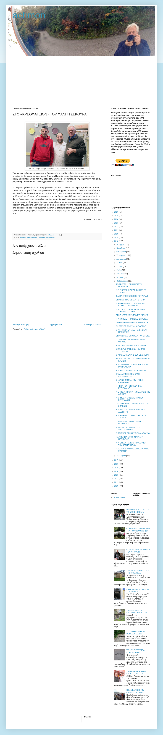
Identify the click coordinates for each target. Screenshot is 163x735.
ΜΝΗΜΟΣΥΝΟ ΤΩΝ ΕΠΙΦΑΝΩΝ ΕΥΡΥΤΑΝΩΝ (129, 399)
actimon (29, 15)
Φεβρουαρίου (122, 281)
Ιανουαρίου (121, 456)
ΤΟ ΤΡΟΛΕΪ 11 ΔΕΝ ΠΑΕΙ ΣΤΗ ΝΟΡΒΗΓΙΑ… (129, 285)
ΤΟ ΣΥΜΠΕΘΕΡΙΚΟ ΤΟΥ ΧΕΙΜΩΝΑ (131, 345)
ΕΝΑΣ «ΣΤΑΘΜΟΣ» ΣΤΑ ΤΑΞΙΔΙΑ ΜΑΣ (132, 315)
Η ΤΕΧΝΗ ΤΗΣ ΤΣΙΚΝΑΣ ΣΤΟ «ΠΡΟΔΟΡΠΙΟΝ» (128, 428)
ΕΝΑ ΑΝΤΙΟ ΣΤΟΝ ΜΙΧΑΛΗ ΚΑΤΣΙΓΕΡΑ (133, 336)
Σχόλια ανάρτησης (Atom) (34, 329)
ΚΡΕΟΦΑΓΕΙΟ (32, 237)
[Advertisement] (81, 79)
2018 (116, 241)
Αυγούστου (121, 259)
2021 (116, 230)
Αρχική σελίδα (56, 325)
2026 (116, 212)
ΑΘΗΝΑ (23, 237)
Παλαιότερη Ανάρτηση (92, 325)
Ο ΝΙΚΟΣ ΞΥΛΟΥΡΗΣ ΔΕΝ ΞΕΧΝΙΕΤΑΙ (132, 355)
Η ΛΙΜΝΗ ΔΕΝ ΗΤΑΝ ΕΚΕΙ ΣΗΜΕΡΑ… (132, 319)
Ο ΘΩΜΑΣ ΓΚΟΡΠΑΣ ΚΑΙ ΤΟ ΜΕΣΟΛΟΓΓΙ (128, 422)
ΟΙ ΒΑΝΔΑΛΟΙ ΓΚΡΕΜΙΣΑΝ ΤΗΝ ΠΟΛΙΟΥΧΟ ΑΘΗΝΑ (138, 529)
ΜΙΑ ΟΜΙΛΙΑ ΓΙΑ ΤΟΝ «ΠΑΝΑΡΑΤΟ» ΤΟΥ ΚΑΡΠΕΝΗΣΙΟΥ (131, 444)
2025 (116, 215)
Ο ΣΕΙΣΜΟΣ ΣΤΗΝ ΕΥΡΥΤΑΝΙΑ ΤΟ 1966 (133, 433)
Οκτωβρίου (121, 252)
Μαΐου (119, 270)
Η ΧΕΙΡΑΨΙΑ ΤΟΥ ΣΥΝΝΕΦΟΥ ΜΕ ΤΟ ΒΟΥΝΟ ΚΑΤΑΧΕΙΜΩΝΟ (132, 304)
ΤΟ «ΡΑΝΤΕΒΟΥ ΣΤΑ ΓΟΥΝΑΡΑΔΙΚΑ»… (135, 651)
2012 (116, 478)
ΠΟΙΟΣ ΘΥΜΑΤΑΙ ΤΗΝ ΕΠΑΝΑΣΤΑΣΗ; (132, 322)
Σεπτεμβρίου (122, 255)
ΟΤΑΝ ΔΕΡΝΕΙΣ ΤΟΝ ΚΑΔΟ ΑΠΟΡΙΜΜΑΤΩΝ (128, 375)
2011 (116, 482)
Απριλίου (120, 274)
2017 (116, 460)
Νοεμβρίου (121, 248)
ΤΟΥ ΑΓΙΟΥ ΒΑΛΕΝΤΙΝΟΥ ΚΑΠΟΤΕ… (132, 370)
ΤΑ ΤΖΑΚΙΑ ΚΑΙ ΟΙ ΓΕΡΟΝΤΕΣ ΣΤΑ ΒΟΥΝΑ (136, 611)
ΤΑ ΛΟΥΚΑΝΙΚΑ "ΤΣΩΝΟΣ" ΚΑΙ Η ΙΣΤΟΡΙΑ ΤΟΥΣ (137, 672)
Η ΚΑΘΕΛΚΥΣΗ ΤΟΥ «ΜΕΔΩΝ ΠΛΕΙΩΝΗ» (135, 691)
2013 (116, 475)
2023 (116, 223)
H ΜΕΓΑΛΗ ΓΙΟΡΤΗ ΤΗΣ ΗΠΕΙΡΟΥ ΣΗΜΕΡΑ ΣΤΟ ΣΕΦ (131, 310)
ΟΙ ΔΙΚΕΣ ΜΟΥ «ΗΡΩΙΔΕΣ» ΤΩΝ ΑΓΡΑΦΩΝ (138, 551)
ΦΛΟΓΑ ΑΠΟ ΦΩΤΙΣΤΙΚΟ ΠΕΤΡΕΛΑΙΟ (132, 296)
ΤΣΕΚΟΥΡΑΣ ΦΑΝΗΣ (47, 237)
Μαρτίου (120, 277)
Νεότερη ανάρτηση (21, 325)
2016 (116, 464)
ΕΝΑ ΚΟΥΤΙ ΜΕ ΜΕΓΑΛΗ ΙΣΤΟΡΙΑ (130, 300)
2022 (116, 226)
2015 (116, 468)
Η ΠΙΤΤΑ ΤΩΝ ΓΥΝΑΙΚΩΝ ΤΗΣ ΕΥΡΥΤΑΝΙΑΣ (129, 387)
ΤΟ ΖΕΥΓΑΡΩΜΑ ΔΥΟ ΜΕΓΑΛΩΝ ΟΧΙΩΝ (135, 632)
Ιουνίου (119, 266)
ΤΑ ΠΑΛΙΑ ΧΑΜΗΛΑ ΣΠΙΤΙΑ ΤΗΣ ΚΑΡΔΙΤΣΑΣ (138, 572)
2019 (116, 237)
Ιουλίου (119, 263)
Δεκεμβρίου (121, 244)
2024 (116, 219)
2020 (116, 234)
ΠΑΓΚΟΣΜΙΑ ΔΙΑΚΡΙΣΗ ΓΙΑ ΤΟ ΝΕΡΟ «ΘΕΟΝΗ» (137, 511)
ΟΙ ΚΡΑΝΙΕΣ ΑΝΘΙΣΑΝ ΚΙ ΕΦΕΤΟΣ (131, 326)
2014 (116, 471)
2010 (116, 486)
